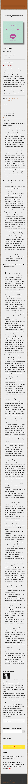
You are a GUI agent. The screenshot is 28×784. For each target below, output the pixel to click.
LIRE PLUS (5, 117)
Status (13, 782)
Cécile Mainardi (8, 20)
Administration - (6, 780)
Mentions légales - (14, 780)
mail (21, 748)
